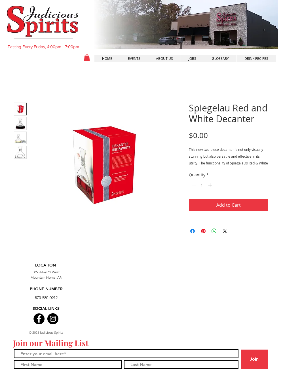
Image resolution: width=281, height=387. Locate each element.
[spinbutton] (202, 185)
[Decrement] (193, 185)
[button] (87, 57)
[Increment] (210, 185)
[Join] (254, 359)
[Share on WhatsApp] (214, 231)
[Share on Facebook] (192, 231)
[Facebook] (39, 318)
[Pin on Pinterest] (203, 231)
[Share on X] (224, 231)
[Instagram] (52, 318)
